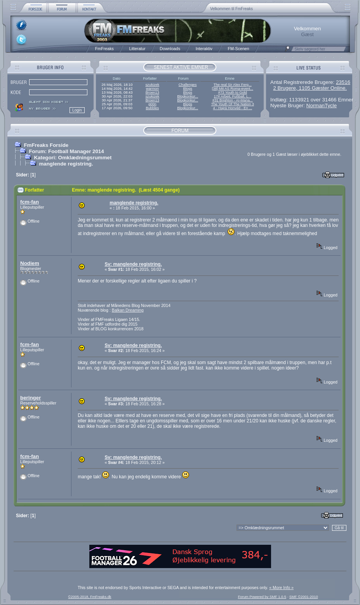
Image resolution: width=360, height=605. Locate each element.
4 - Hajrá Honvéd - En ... (232, 108)
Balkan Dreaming (128, 310)
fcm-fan (29, 202)
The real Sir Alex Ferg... (233, 85)
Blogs (187, 89)
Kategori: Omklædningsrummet (72, 157)
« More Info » (281, 587)
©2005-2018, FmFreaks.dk (89, 597)
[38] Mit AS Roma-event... (232, 89)
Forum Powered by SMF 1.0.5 (262, 597)
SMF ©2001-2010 (303, 597)
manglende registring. (66, 164)
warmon (152, 89)
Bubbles (152, 108)
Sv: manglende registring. (133, 264)
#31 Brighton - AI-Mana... (232, 100)
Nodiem (29, 263)
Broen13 (152, 92)
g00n (152, 104)
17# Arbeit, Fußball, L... (232, 96)
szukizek (152, 85)
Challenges (188, 85)
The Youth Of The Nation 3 (232, 104)
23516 (343, 82)
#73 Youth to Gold (232, 92)
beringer (30, 398)
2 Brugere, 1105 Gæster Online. (310, 88)
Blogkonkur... (187, 96)
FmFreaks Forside (46, 145)
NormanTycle (321, 105)
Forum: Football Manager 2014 (66, 151)
